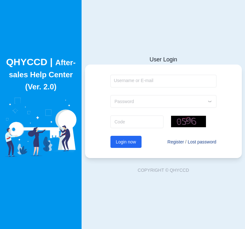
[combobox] (163, 81)
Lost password (202, 141)
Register (176, 141)
